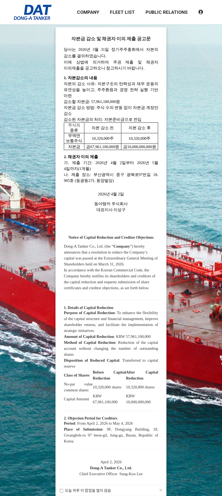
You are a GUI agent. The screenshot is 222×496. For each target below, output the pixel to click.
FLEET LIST (122, 12)
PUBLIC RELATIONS (167, 12)
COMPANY (88, 12)
